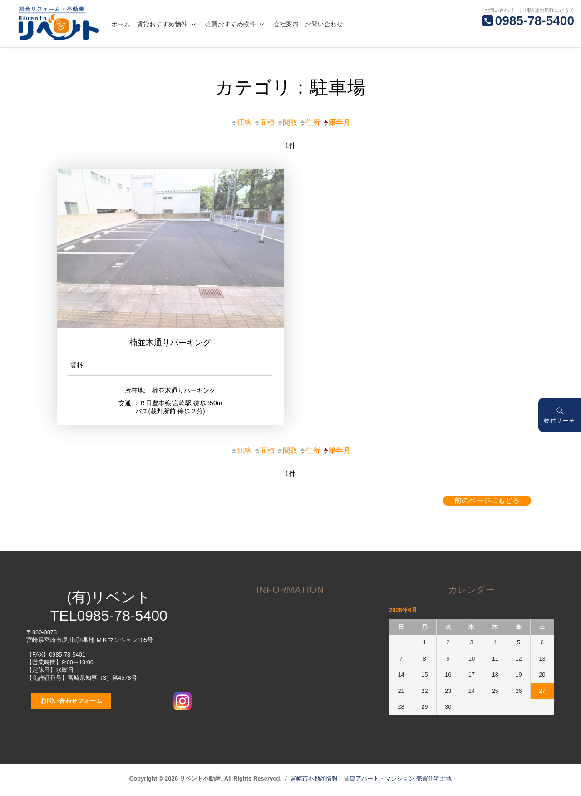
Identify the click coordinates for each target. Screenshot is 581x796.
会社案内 (286, 24)
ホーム (120, 24)
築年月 (336, 122)
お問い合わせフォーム (71, 700)
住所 (309, 122)
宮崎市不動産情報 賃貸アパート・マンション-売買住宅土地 (371, 778)
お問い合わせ (324, 24)
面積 (264, 122)
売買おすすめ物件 (230, 24)
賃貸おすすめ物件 (162, 24)
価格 (241, 122)
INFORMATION (290, 590)
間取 (286, 122)
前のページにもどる (487, 500)
